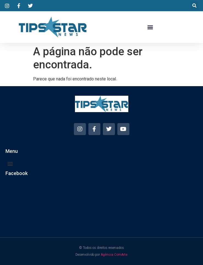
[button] (194, 5)
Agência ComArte (114, 255)
